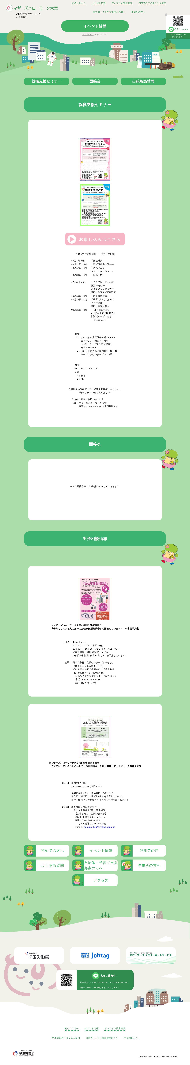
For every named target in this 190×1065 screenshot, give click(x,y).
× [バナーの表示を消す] (166, 15)
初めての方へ (79, 2)
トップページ (88, 35)
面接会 (95, 81)
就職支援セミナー (47, 81)
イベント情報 (99, 2)
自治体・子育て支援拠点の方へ (109, 12)
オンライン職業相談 (122, 2)
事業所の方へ (138, 12)
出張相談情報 (143, 81)
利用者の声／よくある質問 (152, 2)
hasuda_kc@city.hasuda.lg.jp (99, 827)
